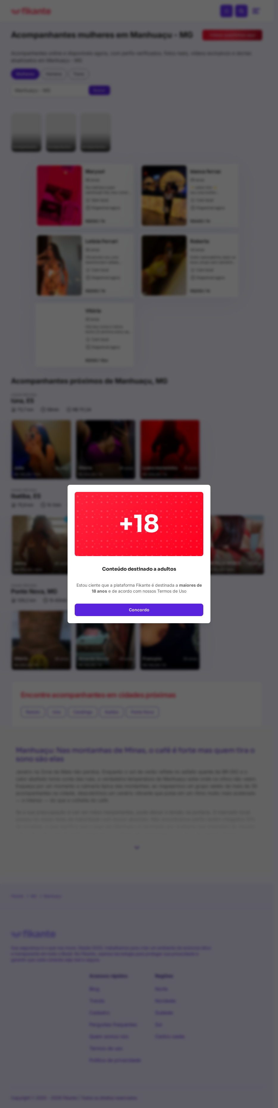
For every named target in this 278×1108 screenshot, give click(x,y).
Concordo (139, 609)
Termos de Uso (171, 591)
